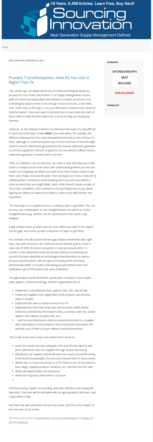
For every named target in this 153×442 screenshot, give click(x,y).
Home (5, 47)
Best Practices (43, 418)
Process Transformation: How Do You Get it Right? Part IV (49, 80)
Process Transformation (65, 418)
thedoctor (23, 422)
